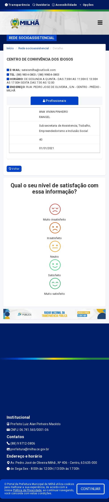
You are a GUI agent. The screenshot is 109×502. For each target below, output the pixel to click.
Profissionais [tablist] (54, 101)
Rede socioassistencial (33, 48)
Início (10, 48)
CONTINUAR (90, 489)
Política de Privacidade (27, 490)
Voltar (14, 168)
